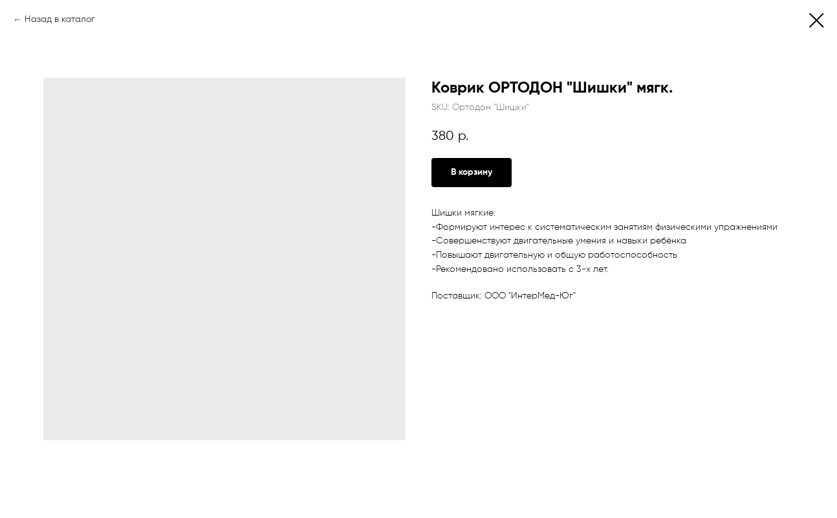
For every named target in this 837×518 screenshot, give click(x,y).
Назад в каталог (60, 19)
